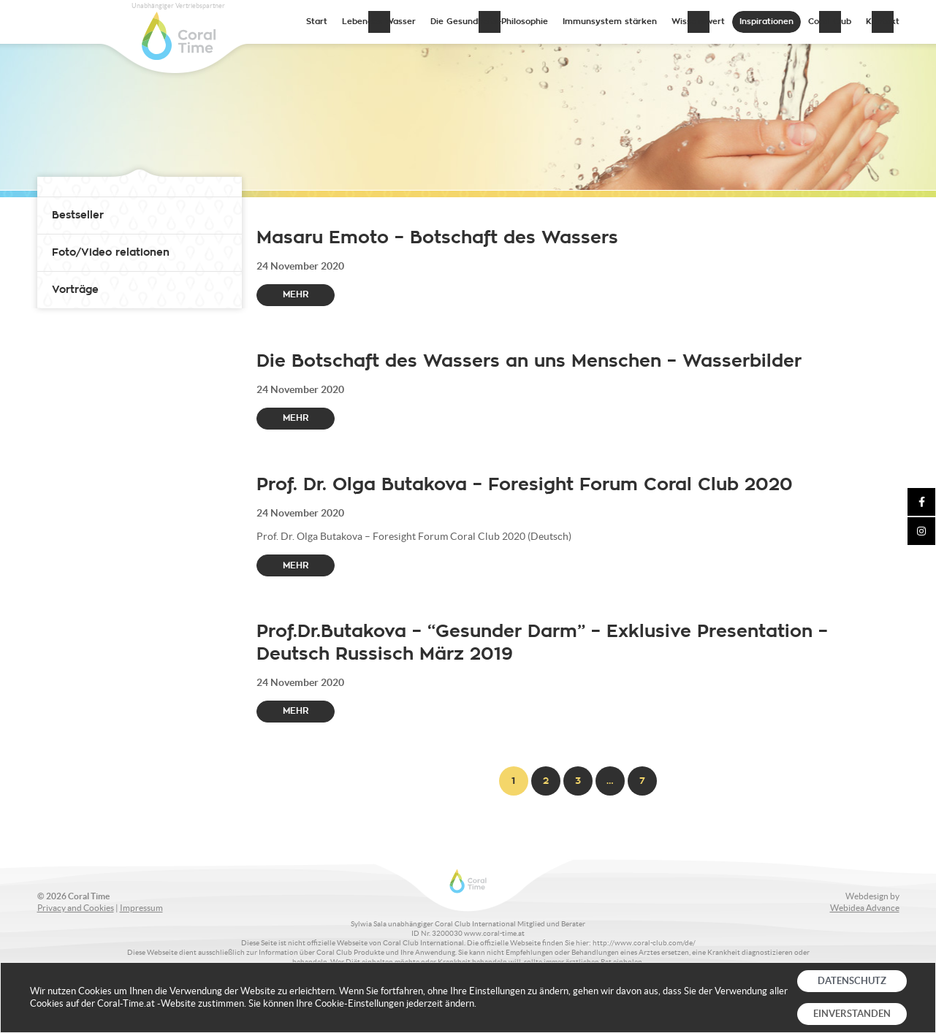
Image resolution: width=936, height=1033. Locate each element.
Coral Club (829, 21)
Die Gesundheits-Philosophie (489, 21)
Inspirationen (766, 21)
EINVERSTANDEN (852, 1013)
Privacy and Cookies (75, 907)
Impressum (141, 907)
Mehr (295, 294)
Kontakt (882, 21)
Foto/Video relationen (111, 252)
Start (316, 21)
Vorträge (75, 290)
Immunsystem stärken (610, 21)
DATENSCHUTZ (852, 980)
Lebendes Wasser (379, 21)
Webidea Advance (864, 907)
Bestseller (78, 215)
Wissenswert (698, 21)
